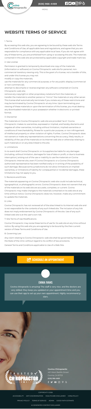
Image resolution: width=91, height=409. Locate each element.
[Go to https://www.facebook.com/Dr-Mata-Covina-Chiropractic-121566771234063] (66, 4)
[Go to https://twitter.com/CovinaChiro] (70, 4)
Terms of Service (39, 400)
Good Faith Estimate (65, 400)
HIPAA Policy (73, 396)
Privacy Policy (23, 400)
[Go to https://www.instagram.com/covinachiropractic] (77, 4)
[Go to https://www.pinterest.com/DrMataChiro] (80, 4)
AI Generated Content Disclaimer (45, 405)
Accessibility (18, 396)
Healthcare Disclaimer (55, 396)
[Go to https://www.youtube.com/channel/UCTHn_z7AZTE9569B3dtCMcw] (73, 4)
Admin (51, 400)
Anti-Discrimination (34, 396)
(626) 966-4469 (47, 3)
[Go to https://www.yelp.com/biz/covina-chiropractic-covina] (83, 4)
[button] (45, 259)
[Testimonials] (45, 287)
